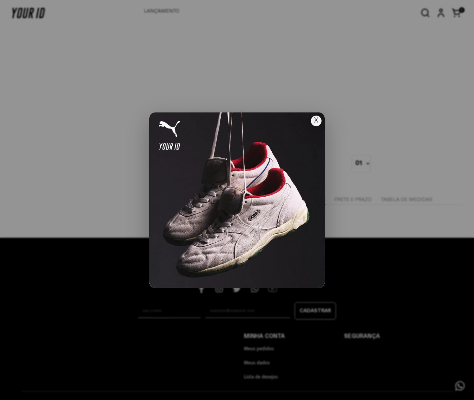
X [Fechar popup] (316, 120)
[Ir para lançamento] (237, 200)
